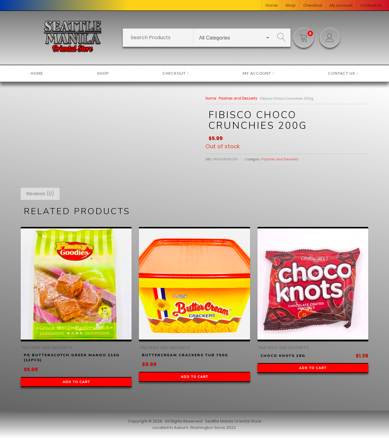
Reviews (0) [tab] (40, 193)
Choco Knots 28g (282, 355)
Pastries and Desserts (237, 98)
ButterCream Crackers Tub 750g (185, 355)
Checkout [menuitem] (312, 5)
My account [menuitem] (341, 5)
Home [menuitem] (272, 5)
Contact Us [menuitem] (371, 5)
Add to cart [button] (76, 382)
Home (210, 98)
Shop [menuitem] (290, 5)
